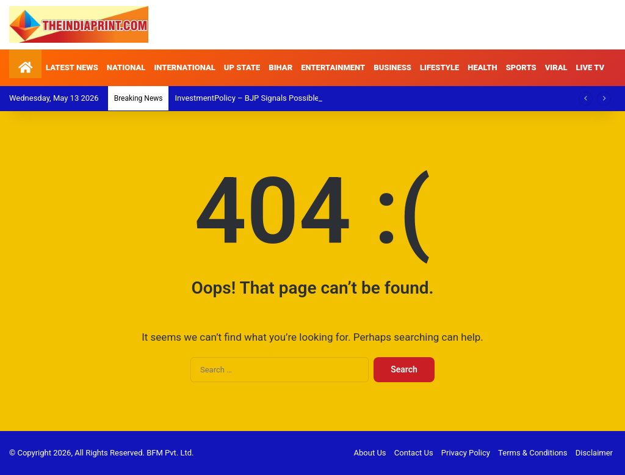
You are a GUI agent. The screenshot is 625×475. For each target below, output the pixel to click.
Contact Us (413, 452)
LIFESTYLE (439, 67)
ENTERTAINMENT (333, 67)
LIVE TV (590, 67)
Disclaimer (594, 452)
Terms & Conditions (532, 452)
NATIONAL (126, 67)
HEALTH (482, 67)
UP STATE (242, 67)
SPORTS (521, 67)
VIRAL (556, 67)
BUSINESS (392, 67)
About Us (370, 452)
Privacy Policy (465, 452)
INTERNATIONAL (184, 67)
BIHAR (280, 67)
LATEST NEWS (72, 67)
